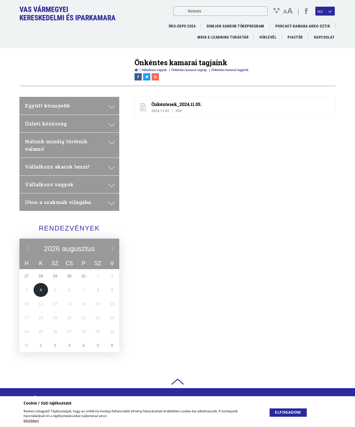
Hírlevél (268, 37)
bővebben (31, 420)
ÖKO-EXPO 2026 (182, 26)
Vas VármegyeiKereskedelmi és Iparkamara (67, 13)
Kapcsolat (324, 37)
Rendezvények (69, 228)
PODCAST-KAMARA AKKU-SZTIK (302, 26)
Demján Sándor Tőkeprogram (235, 26)
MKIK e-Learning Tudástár (222, 37)
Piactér (295, 37)
